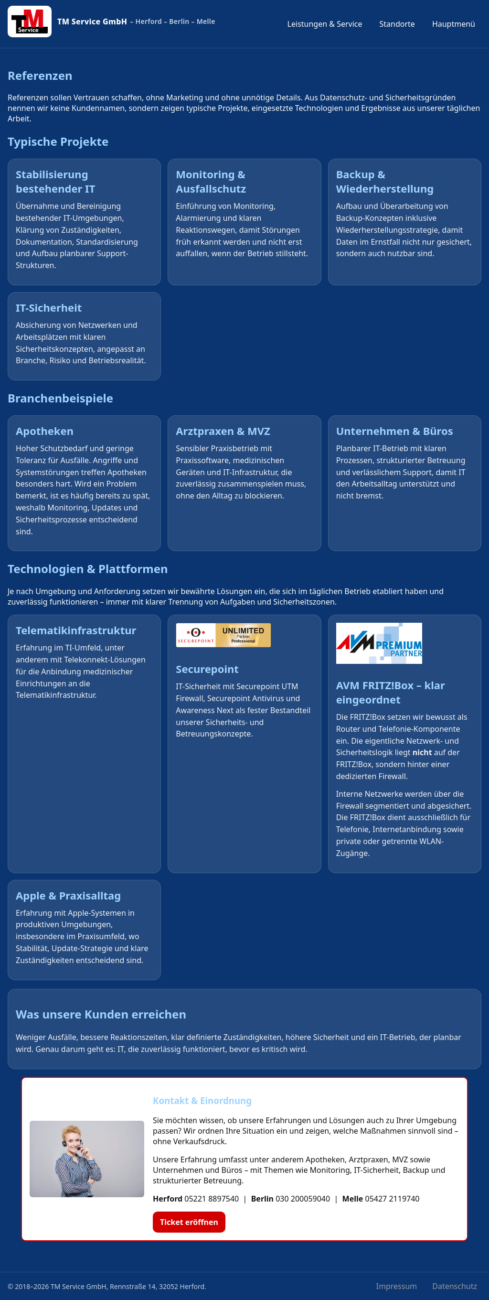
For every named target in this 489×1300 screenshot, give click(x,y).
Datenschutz (454, 1286)
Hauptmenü (453, 24)
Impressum (396, 1286)
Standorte (397, 24)
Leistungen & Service (324, 24)
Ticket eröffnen (189, 1222)
